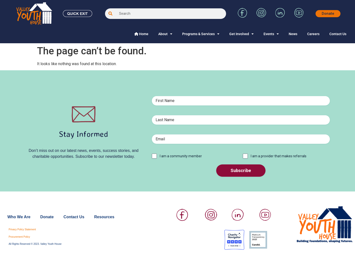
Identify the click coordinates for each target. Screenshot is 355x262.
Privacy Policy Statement (22, 229)
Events (271, 34)
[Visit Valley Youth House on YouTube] (299, 16)
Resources (104, 217)
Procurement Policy (19, 236)
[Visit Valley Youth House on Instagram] (261, 16)
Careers (313, 34)
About (165, 34)
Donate (46, 217)
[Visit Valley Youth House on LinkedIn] (280, 16)
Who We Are (18, 217)
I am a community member (181, 156)
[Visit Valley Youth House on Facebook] (243, 16)
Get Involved (241, 34)
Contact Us (337, 34)
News (293, 34)
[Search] (110, 13)
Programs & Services (200, 34)
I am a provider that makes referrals (278, 156)
